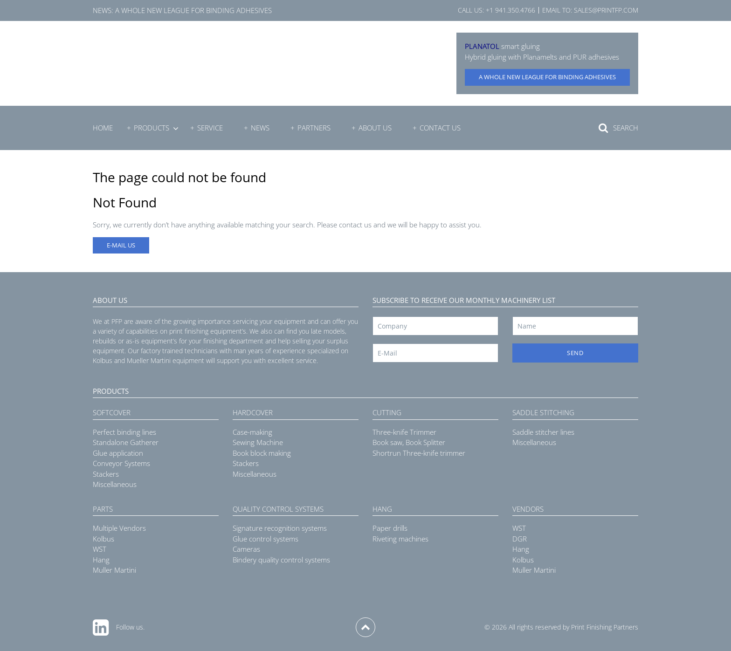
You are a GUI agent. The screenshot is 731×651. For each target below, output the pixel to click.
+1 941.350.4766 (510, 10)
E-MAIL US (121, 245)
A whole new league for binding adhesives (193, 10)
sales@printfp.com (606, 10)
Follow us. (130, 627)
